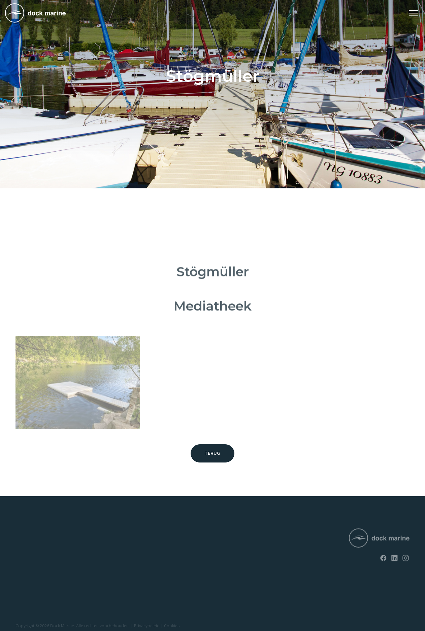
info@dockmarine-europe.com (220, 565)
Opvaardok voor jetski (37, 570)
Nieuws (105, 536)
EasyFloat (25, 559)
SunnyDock (27, 547)
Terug (212, 453)
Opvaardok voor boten (38, 582)
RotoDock (25, 536)
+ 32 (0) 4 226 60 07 (207, 554)
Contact (106, 547)
